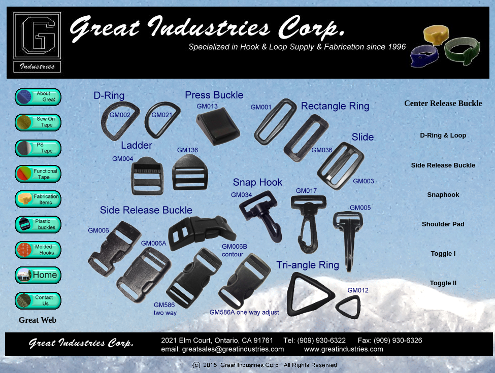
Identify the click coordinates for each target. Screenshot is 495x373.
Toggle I (443, 253)
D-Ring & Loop (443, 135)
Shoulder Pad (443, 224)
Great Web (38, 320)
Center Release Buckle (443, 103)
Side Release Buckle (443, 165)
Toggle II (443, 283)
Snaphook (443, 194)
